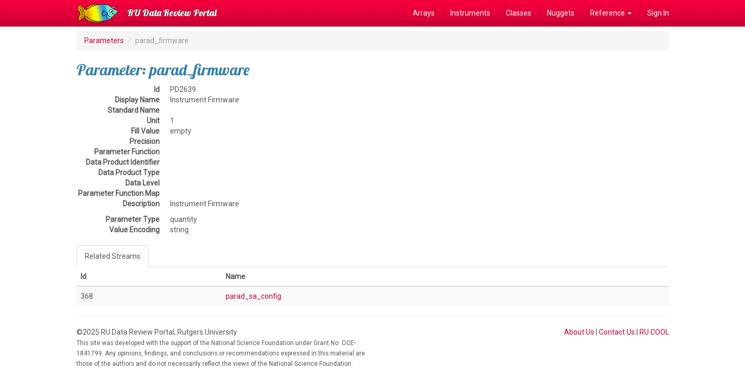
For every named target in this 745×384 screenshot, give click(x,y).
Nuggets (560, 13)
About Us (579, 332)
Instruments (470, 13)
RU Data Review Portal (172, 13)
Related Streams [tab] (112, 256)
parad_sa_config (253, 296)
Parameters (104, 40)
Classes (518, 13)
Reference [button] (611, 13)
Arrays (424, 13)
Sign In (658, 13)
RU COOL (654, 332)
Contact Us (617, 332)
